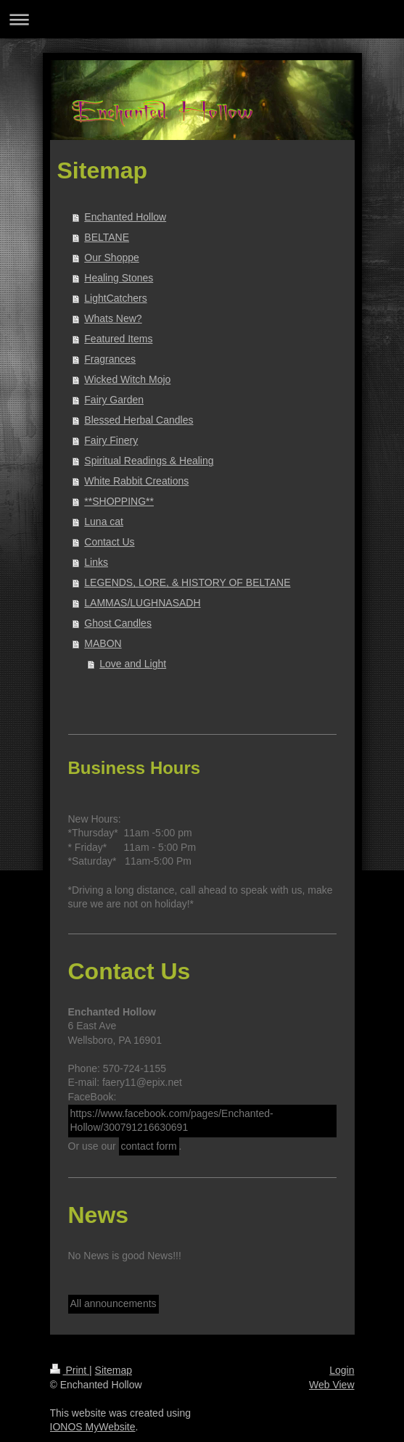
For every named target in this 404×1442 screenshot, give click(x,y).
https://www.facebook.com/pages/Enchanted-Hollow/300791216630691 (171, 1121)
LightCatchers (115, 298)
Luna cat (103, 521)
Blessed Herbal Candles (138, 420)
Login (341, 1370)
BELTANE (106, 237)
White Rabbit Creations (136, 481)
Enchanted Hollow (125, 217)
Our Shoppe (111, 257)
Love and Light (132, 664)
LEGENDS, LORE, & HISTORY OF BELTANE (187, 582)
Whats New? (112, 318)
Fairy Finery (111, 440)
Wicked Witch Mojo (127, 379)
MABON (102, 643)
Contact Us (109, 542)
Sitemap (113, 1370)
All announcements (113, 1303)
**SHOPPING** (119, 501)
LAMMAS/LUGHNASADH (142, 603)
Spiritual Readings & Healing (148, 460)
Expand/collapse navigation (202, 19)
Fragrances (110, 359)
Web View (332, 1384)
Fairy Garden (114, 399)
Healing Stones (118, 278)
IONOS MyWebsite (93, 1427)
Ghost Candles (118, 623)
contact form (149, 1146)
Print (70, 1370)
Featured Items (118, 339)
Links (96, 562)
